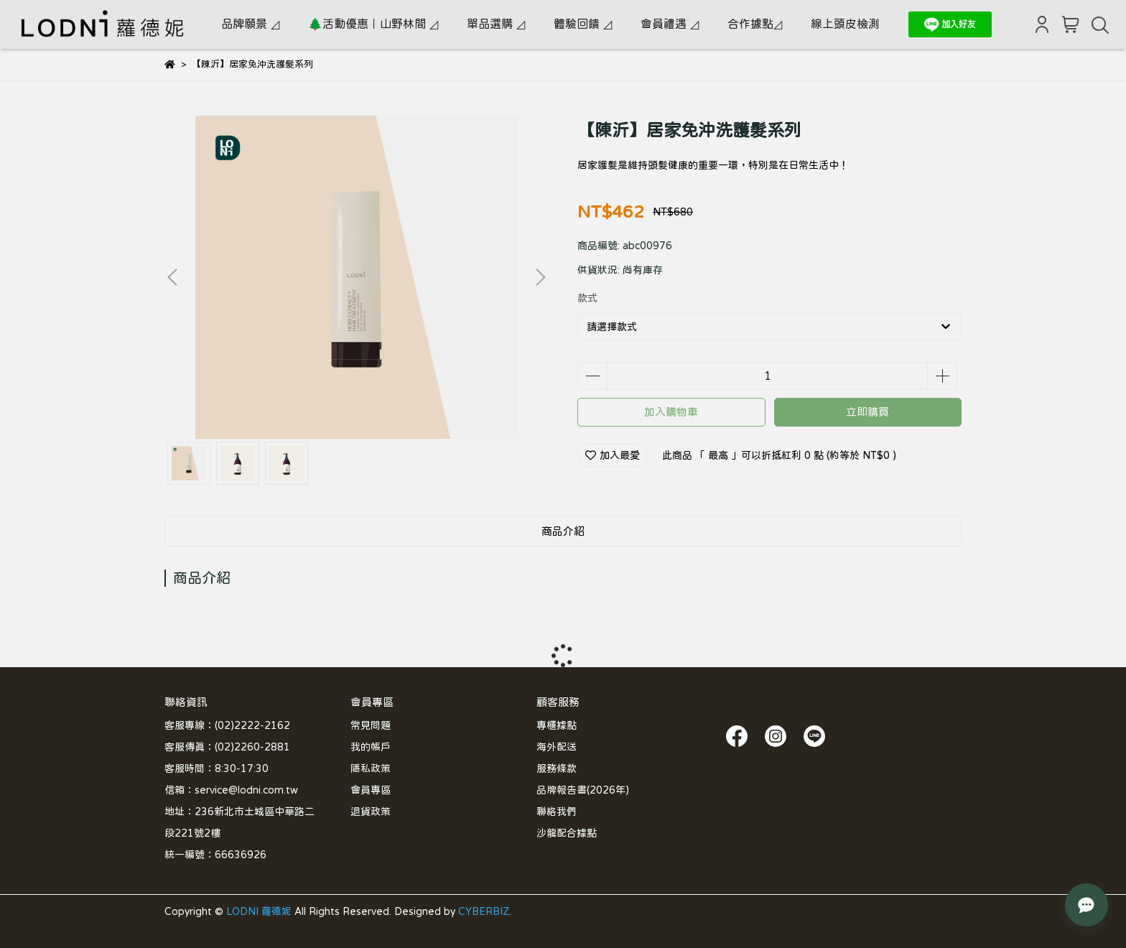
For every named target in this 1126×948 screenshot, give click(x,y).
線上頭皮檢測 (845, 23)
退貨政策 (370, 811)
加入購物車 (671, 412)
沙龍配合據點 (566, 833)
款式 (587, 298)
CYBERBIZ (483, 911)
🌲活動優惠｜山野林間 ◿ (373, 23)
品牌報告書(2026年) (582, 790)
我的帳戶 (370, 747)
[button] (540, 277)
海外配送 (556, 747)
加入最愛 (612, 455)
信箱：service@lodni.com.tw (231, 790)
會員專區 (370, 790)
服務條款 (556, 768)
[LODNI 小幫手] (1086, 904)
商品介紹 (563, 531)
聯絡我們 (556, 811)
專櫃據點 (556, 725)
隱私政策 (370, 768)
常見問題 (370, 725)
